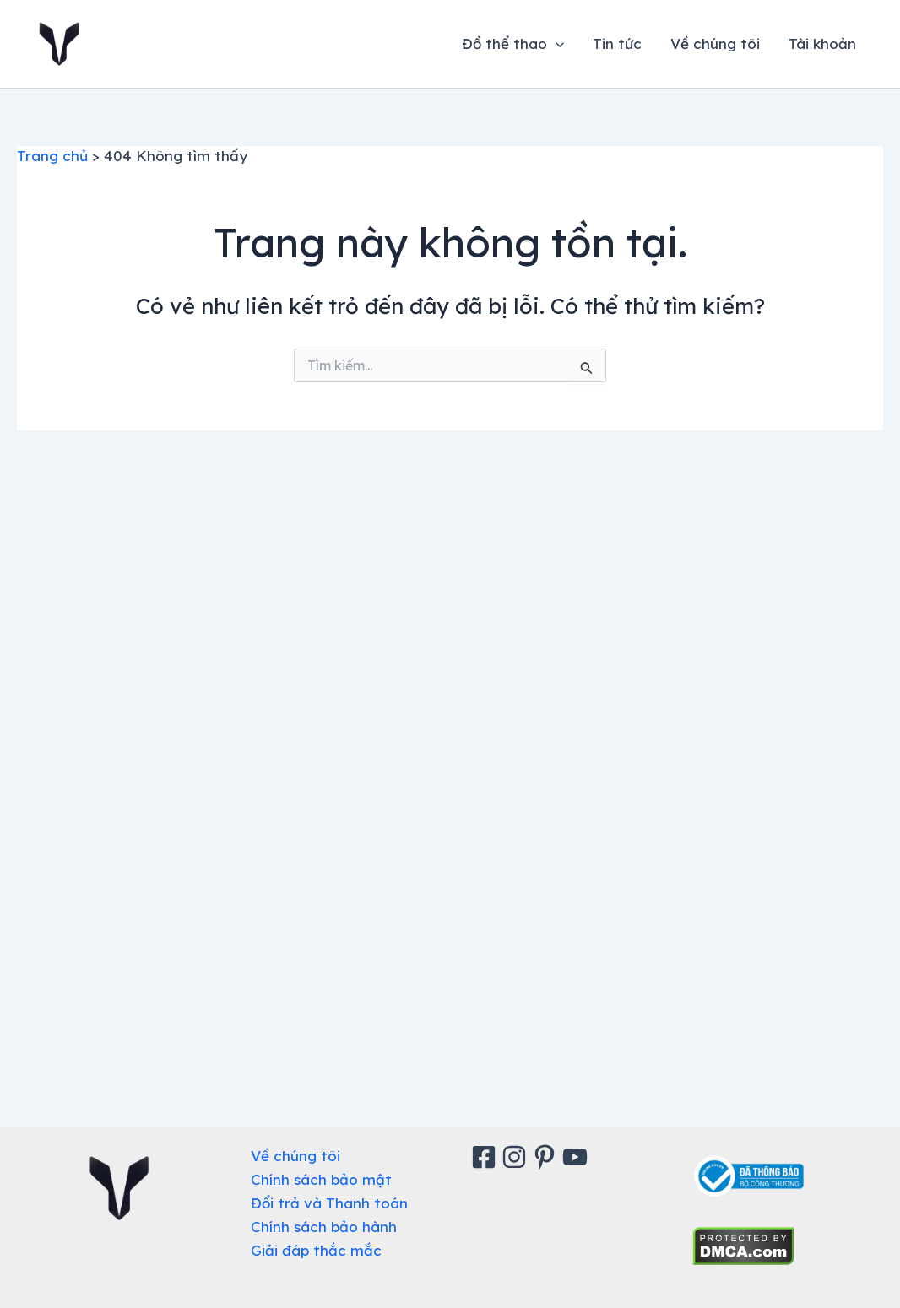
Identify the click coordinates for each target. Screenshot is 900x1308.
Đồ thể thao (513, 44)
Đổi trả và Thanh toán (329, 1203)
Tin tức (617, 43)
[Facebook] (486, 1157)
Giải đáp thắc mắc (316, 1250)
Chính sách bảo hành (324, 1226)
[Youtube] (577, 1157)
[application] (555, 44)
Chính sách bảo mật (321, 1179)
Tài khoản (822, 43)
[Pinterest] (547, 1157)
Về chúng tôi (715, 43)
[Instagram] (517, 1157)
